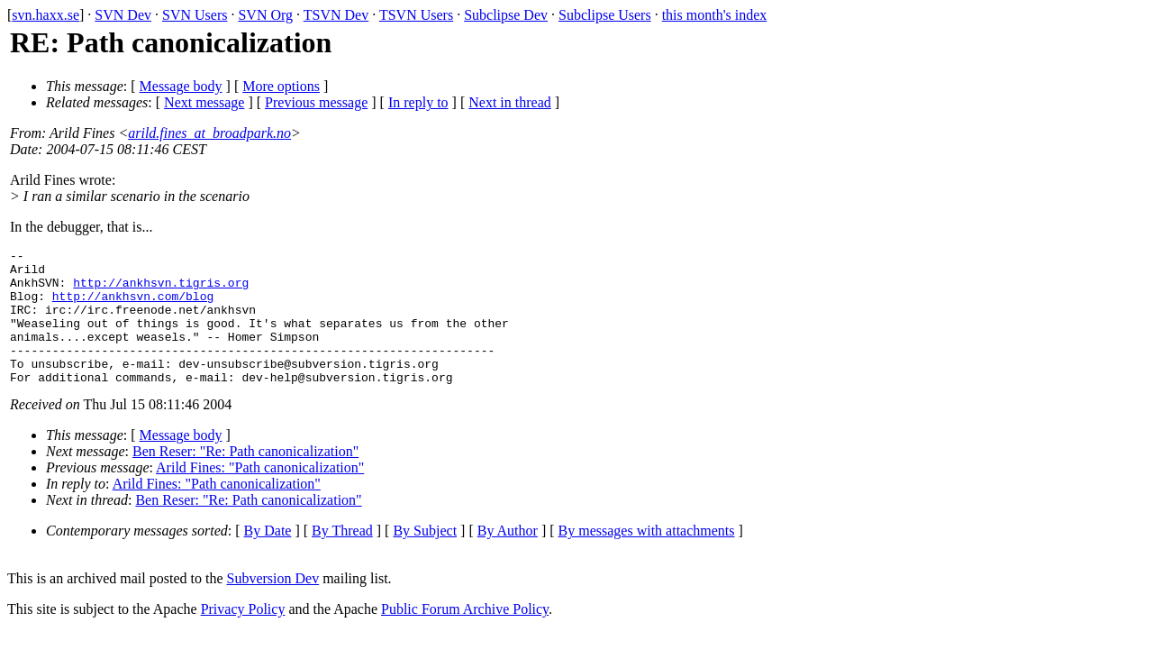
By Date (268, 557)
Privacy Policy (243, 636)
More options (281, 86)
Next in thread (509, 102)
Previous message (316, 102)
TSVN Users (416, 15)
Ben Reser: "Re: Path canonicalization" (245, 478)
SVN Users (194, 15)
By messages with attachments (646, 557)
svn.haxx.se (45, 15)
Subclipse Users (604, 15)
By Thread (342, 557)
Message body (181, 86)
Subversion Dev (273, 605)
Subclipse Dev (506, 15)
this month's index (714, 15)
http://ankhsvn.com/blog (132, 306)
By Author (507, 557)
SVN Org (265, 15)
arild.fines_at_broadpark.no (209, 133)
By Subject (425, 557)
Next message (204, 102)
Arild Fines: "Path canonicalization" (260, 494)
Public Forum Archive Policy (465, 636)
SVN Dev (123, 15)
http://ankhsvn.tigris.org (161, 290)
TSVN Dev (336, 15)
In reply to (418, 102)
